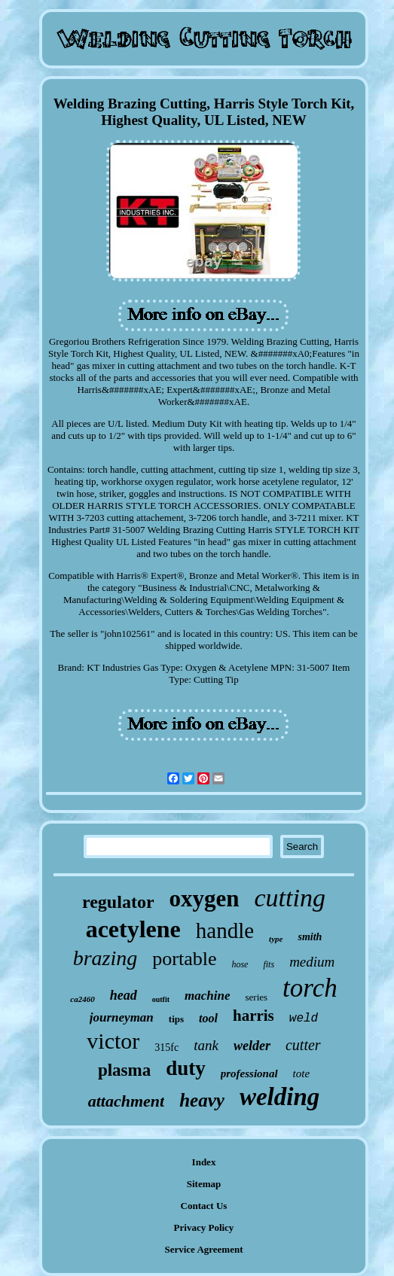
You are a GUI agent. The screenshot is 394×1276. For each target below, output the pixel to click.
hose (239, 964)
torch (310, 988)
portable (184, 959)
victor (113, 1040)
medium (311, 962)
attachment (126, 1101)
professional (249, 1073)
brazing (105, 958)
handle (225, 930)
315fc (166, 1047)
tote (301, 1073)
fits (268, 964)
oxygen (205, 898)
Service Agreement (203, 1249)
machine (207, 995)
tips (176, 1019)
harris (253, 1015)
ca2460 (82, 998)
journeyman (122, 1017)
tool (208, 1018)
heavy (201, 1100)
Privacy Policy (204, 1227)
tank (206, 1045)
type (276, 938)
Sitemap (204, 1183)
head (123, 995)
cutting (290, 898)
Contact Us (204, 1205)
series (256, 997)
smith (310, 937)
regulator (118, 902)
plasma (124, 1070)
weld (303, 1018)
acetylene (133, 929)
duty (186, 1068)
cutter (303, 1045)
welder (252, 1045)
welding (279, 1096)
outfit (161, 999)
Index (204, 1162)
